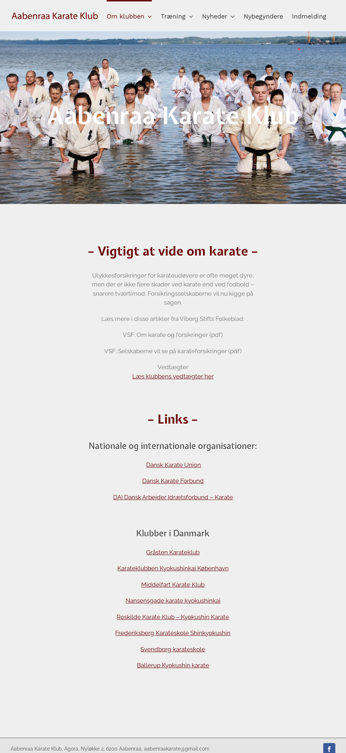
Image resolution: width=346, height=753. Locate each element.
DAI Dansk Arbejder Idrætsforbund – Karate (173, 497)
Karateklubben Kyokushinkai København (173, 568)
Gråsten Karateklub (172, 552)
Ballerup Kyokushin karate (173, 665)
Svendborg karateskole (172, 649)
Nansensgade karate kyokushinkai (173, 600)
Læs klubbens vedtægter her (173, 376)
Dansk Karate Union (173, 464)
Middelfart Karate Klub (172, 584)
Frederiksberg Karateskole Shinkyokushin (172, 632)
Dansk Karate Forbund (173, 480)
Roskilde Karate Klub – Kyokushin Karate (173, 616)
